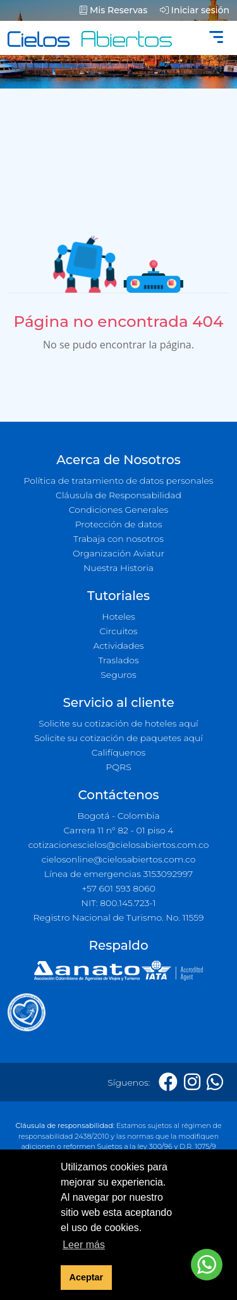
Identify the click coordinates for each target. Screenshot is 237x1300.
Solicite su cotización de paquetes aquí (118, 738)
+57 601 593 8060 (118, 888)
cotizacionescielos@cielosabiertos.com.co (118, 844)
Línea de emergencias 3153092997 (118, 874)
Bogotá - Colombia (118, 815)
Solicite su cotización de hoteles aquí (118, 723)
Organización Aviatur (118, 553)
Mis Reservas (113, 10)
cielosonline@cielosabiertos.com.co (119, 859)
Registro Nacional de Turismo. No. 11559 (118, 917)
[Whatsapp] (215, 1082)
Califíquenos (118, 752)
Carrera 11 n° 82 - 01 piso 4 (118, 830)
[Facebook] (168, 1082)
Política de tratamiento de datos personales (118, 480)
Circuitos (118, 631)
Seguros (118, 674)
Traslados (118, 660)
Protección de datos (118, 524)
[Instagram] (192, 1082)
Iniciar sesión (194, 10)
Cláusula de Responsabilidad (118, 495)
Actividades (118, 645)
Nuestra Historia (118, 567)
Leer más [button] (84, 1244)
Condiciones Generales (119, 509)
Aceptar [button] (87, 1277)
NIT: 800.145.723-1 (119, 903)
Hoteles (118, 616)
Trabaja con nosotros (118, 538)
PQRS (118, 767)
